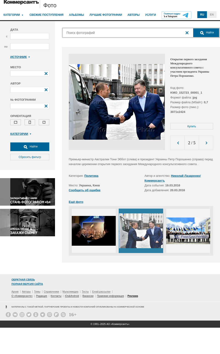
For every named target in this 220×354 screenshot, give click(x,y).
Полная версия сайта (27, 284)
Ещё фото (76, 202)
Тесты (85, 291)
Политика (91, 175)
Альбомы (76, 14)
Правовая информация (110, 295)
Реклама (132, 295)
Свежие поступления (46, 14)
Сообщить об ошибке (84, 190)
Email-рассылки (101, 291)
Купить (191, 126)
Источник (20, 57)
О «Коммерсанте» (22, 295)
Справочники (51, 291)
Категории (11, 14)
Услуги (150, 14)
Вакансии (88, 295)
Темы (37, 291)
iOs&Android (72, 295)
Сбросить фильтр (30, 157)
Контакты (56, 295)
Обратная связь (23, 279)
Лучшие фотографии (105, 14)
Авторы (133, 14)
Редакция (41, 295)
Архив (15, 291)
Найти (30, 146)
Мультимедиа (70, 291)
